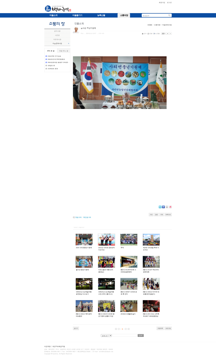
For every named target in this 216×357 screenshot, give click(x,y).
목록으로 (168, 215)
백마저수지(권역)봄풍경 (56, 59)
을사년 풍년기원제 (82, 270)
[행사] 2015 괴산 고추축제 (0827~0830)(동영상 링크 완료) (151, 316)
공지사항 (57, 31)
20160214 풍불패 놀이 (128, 314)
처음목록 (160, 328)
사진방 (57, 35)
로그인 (169, 2)
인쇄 (150, 33)
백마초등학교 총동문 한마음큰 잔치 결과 (62, 62)
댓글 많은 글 (63, 51)
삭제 (161, 215)
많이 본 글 (50, 51)
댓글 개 (78, 217)
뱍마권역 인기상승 (54, 56)
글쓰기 (76, 328)
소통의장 (157, 25)
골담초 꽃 (51, 65)
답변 (156, 215)
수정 (151, 215)
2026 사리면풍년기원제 (84, 248)
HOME (150, 25)
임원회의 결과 (53, 68)
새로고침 (168, 328)
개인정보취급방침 (58, 346)
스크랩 (157, 33)
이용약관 (47, 346)
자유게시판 (57, 39)
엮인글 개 (87, 217)
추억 (122, 248)
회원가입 (162, 2)
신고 (144, 33)
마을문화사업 (57, 43)
